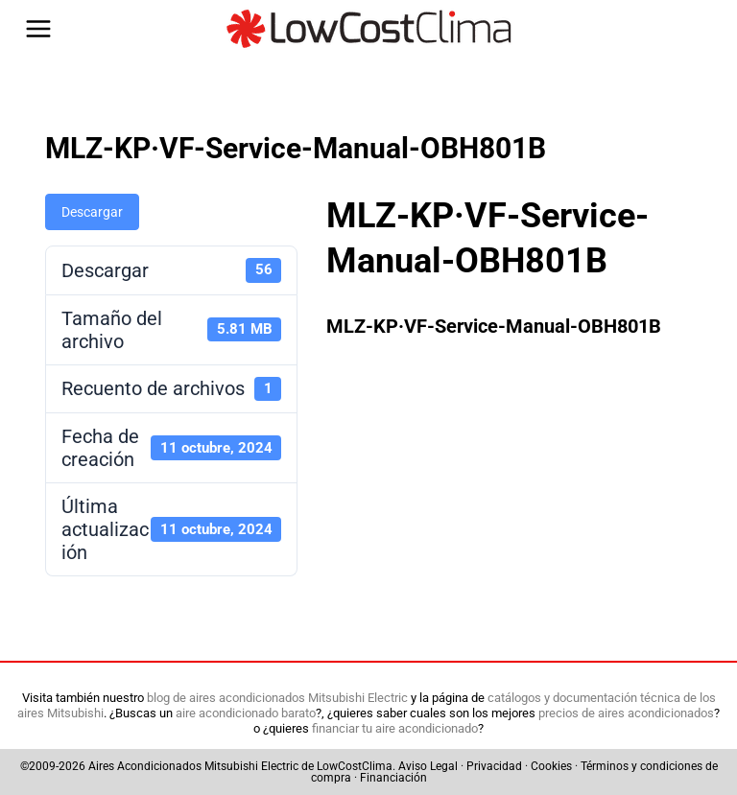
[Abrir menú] (38, 28)
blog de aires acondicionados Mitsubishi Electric (277, 697)
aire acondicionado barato (246, 713)
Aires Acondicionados (145, 766)
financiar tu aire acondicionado (395, 728)
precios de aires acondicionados (626, 713)
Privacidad (494, 766)
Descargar (92, 212)
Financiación (393, 777)
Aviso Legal (428, 766)
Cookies (551, 766)
